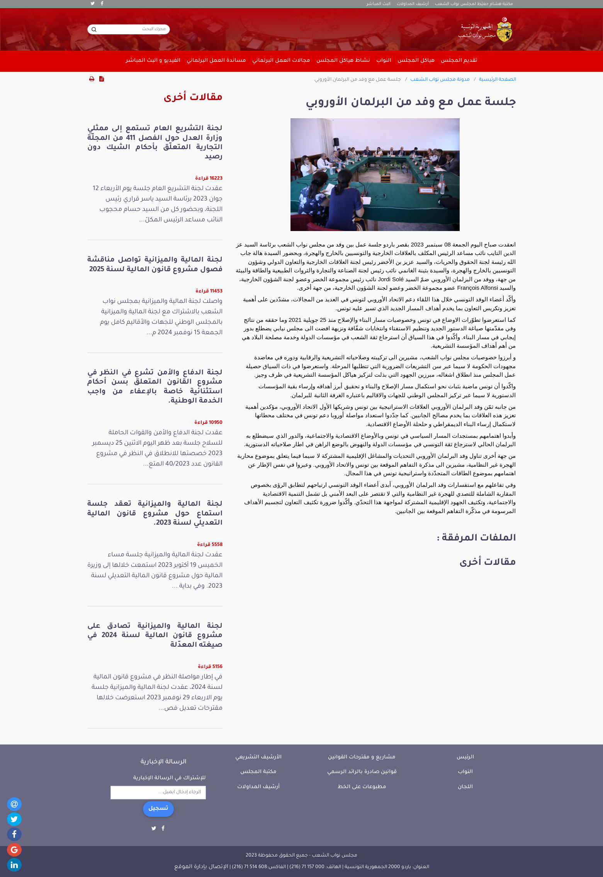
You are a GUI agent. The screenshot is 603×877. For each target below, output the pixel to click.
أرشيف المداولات (413, 4)
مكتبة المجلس (258, 772)
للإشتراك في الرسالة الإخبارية (169, 778)
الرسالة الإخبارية (164, 762)
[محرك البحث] (128, 29)
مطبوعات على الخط (362, 787)
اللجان (465, 787)
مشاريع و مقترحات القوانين (362, 757)
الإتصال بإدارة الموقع (201, 867)
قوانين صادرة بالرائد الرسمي (362, 772)
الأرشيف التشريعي (258, 757)
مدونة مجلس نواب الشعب (440, 80)
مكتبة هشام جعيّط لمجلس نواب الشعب (474, 4)
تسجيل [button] (158, 809)
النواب (465, 772)
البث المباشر (379, 4)
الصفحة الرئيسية (497, 80)
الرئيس (465, 757)
